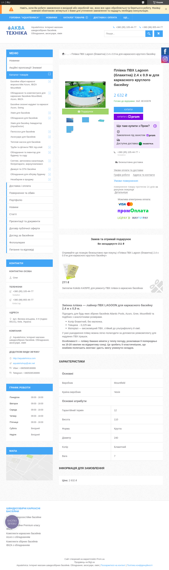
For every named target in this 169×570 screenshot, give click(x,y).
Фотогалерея (17, 242)
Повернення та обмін (22, 192)
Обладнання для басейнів (24, 118)
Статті (13, 214)
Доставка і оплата (20, 185)
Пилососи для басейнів (23, 131)
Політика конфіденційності (139, 565)
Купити (128, 109)
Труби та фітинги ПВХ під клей (26, 147)
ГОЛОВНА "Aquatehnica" (24, 17)
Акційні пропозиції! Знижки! (25, 67)
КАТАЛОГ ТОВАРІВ (73, 17)
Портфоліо (15, 200)
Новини (13, 207)
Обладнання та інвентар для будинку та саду (25, 154)
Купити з (128, 116)
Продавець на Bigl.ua (84, 562)
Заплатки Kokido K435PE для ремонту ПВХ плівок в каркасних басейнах (102, 288)
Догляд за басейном (21, 235)
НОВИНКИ (51, 17)
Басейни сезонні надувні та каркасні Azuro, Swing (29, 106)
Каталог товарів (18, 74)
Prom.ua (101, 559)
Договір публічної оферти (24, 228)
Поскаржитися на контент (113, 565)
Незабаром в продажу (22, 179)
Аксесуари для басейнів (23, 137)
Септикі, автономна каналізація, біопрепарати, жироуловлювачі (27, 162)
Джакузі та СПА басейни (23, 169)
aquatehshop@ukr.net (24, 363)
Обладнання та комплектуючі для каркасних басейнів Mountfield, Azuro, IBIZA (28, 96)
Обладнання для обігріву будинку (28, 174)
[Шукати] (149, 33)
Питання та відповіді (21, 249)
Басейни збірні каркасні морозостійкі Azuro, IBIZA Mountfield (24, 84)
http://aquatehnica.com (24, 358)
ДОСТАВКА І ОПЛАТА (105, 17)
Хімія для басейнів (20, 113)
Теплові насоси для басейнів (26, 142)
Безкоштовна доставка (131, 162)
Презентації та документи (24, 221)
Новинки (14, 60)
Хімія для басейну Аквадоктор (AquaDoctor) (26, 125)
